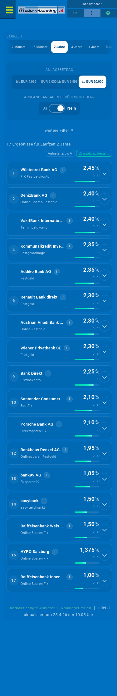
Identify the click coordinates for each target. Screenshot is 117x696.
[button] (59, 173)
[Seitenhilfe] (108, 13)
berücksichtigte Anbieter (32, 608)
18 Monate (39, 47)
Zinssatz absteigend (94, 153)
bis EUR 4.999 (26, 81)
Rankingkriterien (76, 608)
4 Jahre (94, 47)
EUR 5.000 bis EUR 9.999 (59, 81)
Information (92, 4)
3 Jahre (76, 47)
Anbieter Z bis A (60, 153)
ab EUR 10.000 (92, 81)
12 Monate (18, 47)
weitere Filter (59, 130)
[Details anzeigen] (104, 173)
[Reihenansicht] (75, 13)
